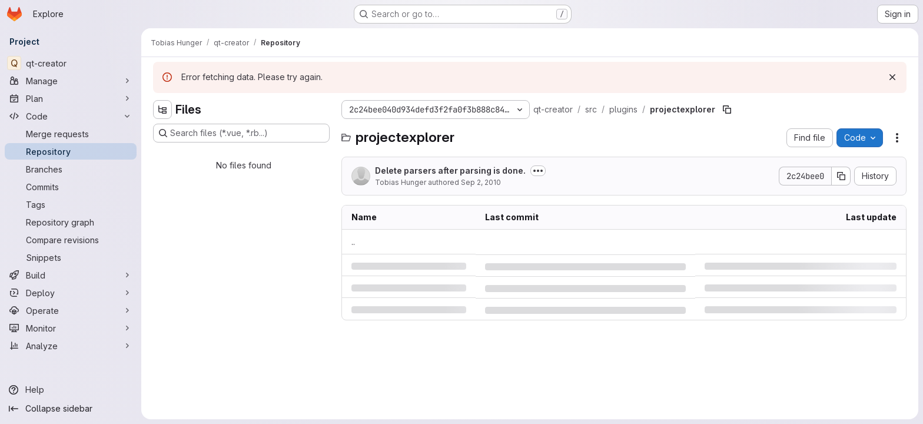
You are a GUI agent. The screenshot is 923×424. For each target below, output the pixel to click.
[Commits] (71, 186)
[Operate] (71, 310)
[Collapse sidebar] (71, 408)
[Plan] (71, 98)
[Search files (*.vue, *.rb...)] (241, 133)
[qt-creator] (71, 63)
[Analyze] (71, 345)
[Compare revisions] (71, 239)
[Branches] (71, 169)
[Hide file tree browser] (162, 109)
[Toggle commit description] (538, 170)
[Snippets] (71, 257)
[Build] (71, 275)
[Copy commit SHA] (841, 176)
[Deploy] (71, 292)
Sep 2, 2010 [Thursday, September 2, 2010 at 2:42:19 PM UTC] (481, 182)
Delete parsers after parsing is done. (450, 170)
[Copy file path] (727, 109)
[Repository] (71, 151)
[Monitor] (71, 328)
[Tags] (71, 204)
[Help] (71, 390)
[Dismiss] (892, 77)
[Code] (71, 116)
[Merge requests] (71, 133)
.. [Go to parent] (353, 242)
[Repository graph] (71, 222)
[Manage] (71, 80)
